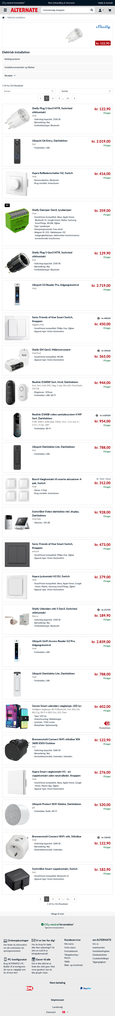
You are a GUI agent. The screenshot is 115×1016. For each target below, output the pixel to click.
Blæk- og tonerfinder (73, 965)
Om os (96, 944)
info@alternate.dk (39, 953)
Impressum (57, 999)
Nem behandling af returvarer (61, 3)
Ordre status (70, 947)
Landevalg (57, 1007)
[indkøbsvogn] (110, 10)
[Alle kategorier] (5, 10)
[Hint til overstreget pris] (98, 318)
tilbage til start (57, 914)
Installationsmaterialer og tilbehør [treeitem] (20, 67)
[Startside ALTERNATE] (24, 9)
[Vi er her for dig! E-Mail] (43, 940)
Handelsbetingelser (101, 951)
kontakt (109, 3)
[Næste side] (74, 98)
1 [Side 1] (46, 98)
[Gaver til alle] (43, 959)
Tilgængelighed (99, 962)
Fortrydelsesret (71, 951)
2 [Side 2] (53, 98)
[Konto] (101, 10)
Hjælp (100, 3)
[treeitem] (57, 75)
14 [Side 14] (67, 98)
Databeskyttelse (100, 955)
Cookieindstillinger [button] (101, 958)
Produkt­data (104, 728)
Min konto (69, 944)
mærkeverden (99, 947)
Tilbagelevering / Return (71, 956)
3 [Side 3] (59, 98)
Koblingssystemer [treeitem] (12, 59)
